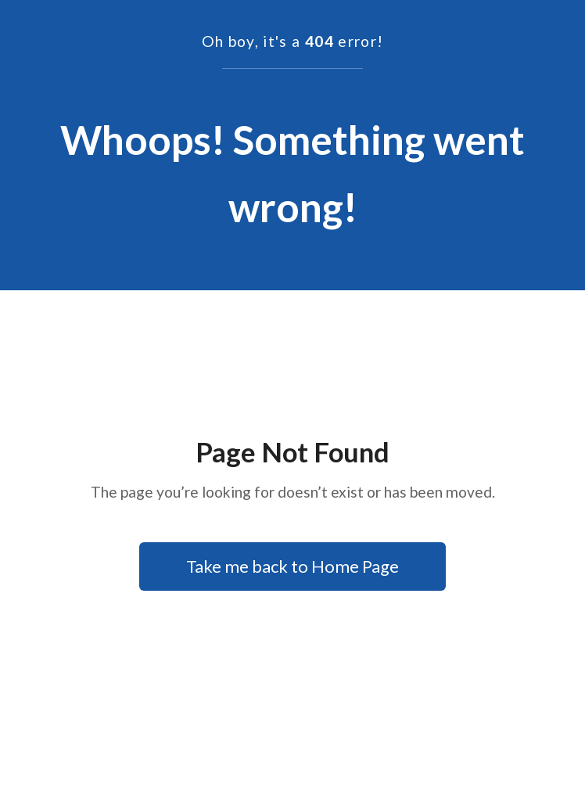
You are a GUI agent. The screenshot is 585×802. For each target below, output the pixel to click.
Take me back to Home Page (292, 566)
